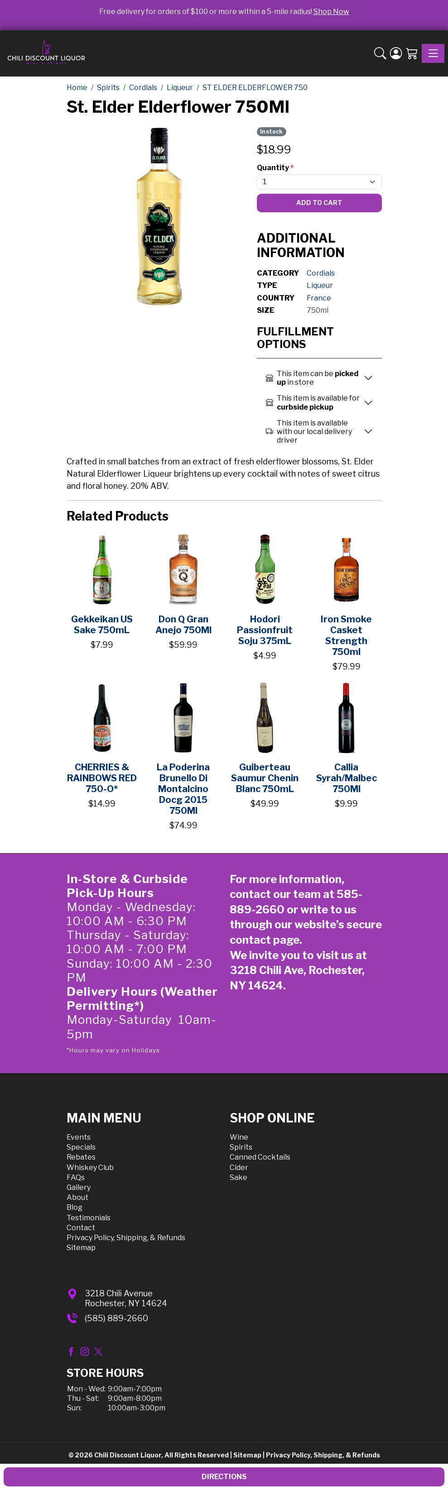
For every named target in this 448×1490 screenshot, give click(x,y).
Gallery (79, 1187)
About (77, 1197)
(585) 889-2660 (116, 1318)
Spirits (241, 1147)
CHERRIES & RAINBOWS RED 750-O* (102, 778)
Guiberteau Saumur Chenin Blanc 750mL (265, 778)
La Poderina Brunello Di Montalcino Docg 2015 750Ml (183, 789)
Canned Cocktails (260, 1157)
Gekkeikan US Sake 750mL (102, 624)
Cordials (321, 273)
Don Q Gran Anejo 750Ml (183, 624)
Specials (81, 1147)
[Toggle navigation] (433, 53)
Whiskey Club (90, 1167)
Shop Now (331, 11)
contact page (264, 939)
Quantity (275, 167)
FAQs (76, 1177)
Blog (74, 1207)
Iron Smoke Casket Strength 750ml (346, 635)
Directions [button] (224, 1476)
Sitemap (81, 1247)
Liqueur (320, 285)
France (319, 298)
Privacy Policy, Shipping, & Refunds (126, 1237)
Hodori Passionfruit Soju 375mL (265, 630)
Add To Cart (319, 202)
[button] (380, 53)
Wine (239, 1137)
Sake (238, 1177)
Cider (239, 1167)
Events (79, 1137)
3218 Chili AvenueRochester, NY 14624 (126, 1298)
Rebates (81, 1157)
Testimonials (89, 1217)
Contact (81, 1227)
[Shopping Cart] (412, 53)
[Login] (396, 53)
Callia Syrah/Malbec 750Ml (346, 778)
